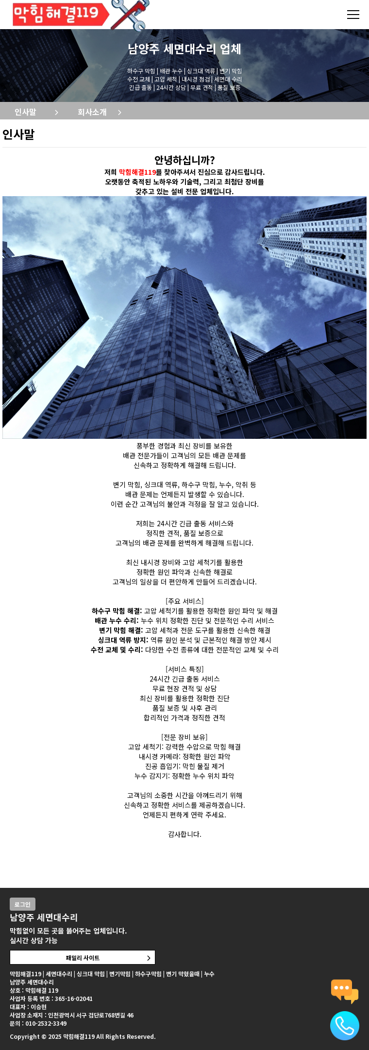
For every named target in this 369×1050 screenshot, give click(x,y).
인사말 (25, 111)
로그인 (23, 904)
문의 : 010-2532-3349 (38, 1023)
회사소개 (92, 111)
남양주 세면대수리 (172, 48)
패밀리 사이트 (83, 957)
